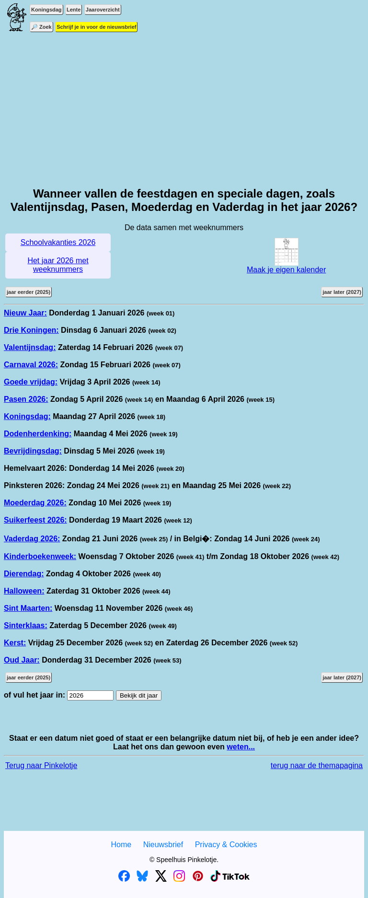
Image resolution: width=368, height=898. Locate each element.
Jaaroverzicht (103, 9)
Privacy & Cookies (226, 844)
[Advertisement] (184, 110)
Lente (73, 9)
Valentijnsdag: (30, 347)
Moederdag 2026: (35, 503)
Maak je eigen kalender (286, 266)
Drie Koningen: (31, 330)
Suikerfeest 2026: (35, 520)
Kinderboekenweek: (40, 556)
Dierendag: (24, 574)
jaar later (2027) (341, 292)
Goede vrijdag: (31, 382)
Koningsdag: (27, 416)
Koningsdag (46, 9)
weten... (241, 747)
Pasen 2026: (26, 399)
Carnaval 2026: (31, 365)
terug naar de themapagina (317, 765)
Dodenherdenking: (37, 434)
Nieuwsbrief (163, 844)
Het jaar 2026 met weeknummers (57, 265)
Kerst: (15, 643)
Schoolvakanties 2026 (58, 242)
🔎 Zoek (41, 27)
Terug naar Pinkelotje (41, 765)
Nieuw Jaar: (25, 313)
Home (121, 844)
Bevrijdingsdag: (33, 451)
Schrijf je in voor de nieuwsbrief (96, 27)
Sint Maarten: (28, 608)
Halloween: (24, 591)
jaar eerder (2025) (28, 292)
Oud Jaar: (22, 660)
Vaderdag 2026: (32, 539)
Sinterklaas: (25, 625)
